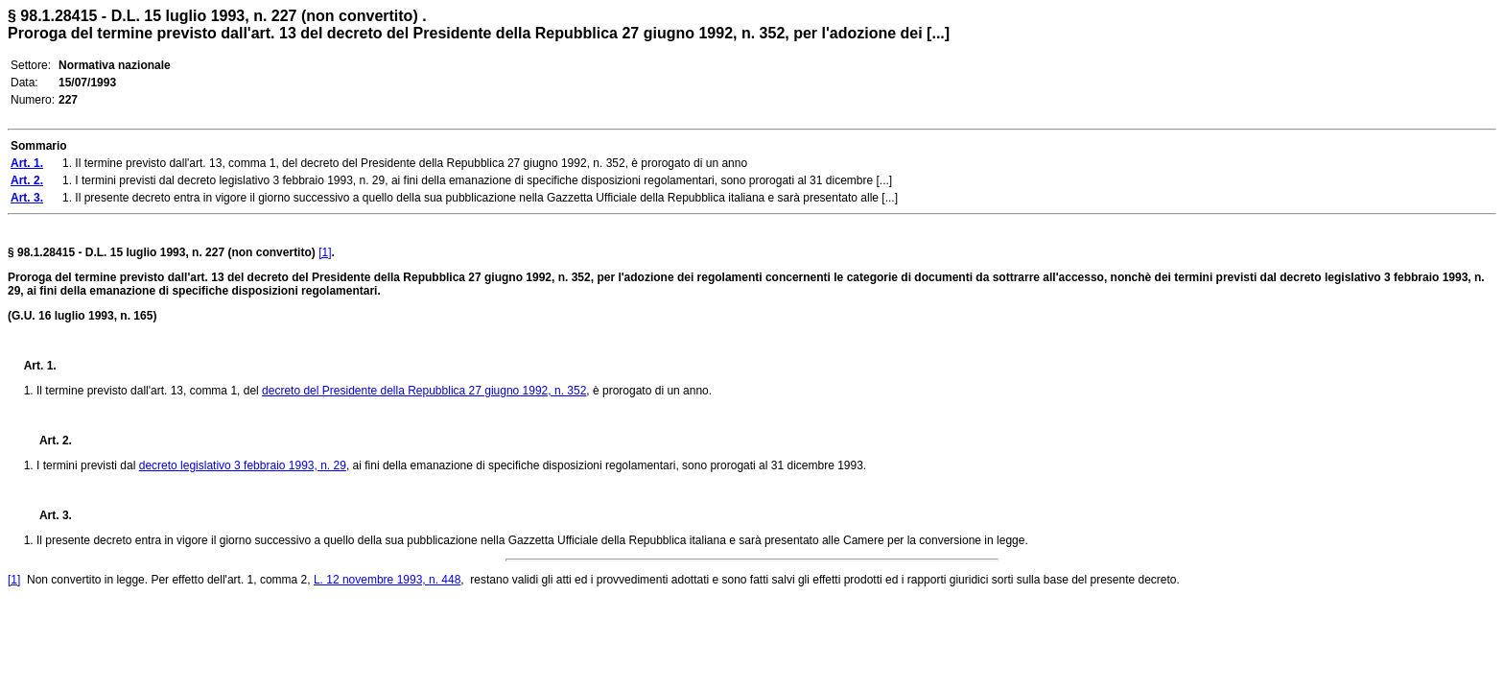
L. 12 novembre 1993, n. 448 (387, 579)
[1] (324, 252)
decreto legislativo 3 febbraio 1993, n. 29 (242, 465)
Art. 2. (48, 440)
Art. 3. (48, 515)
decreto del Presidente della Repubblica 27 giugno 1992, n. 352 (424, 390)
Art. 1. (40, 365)
